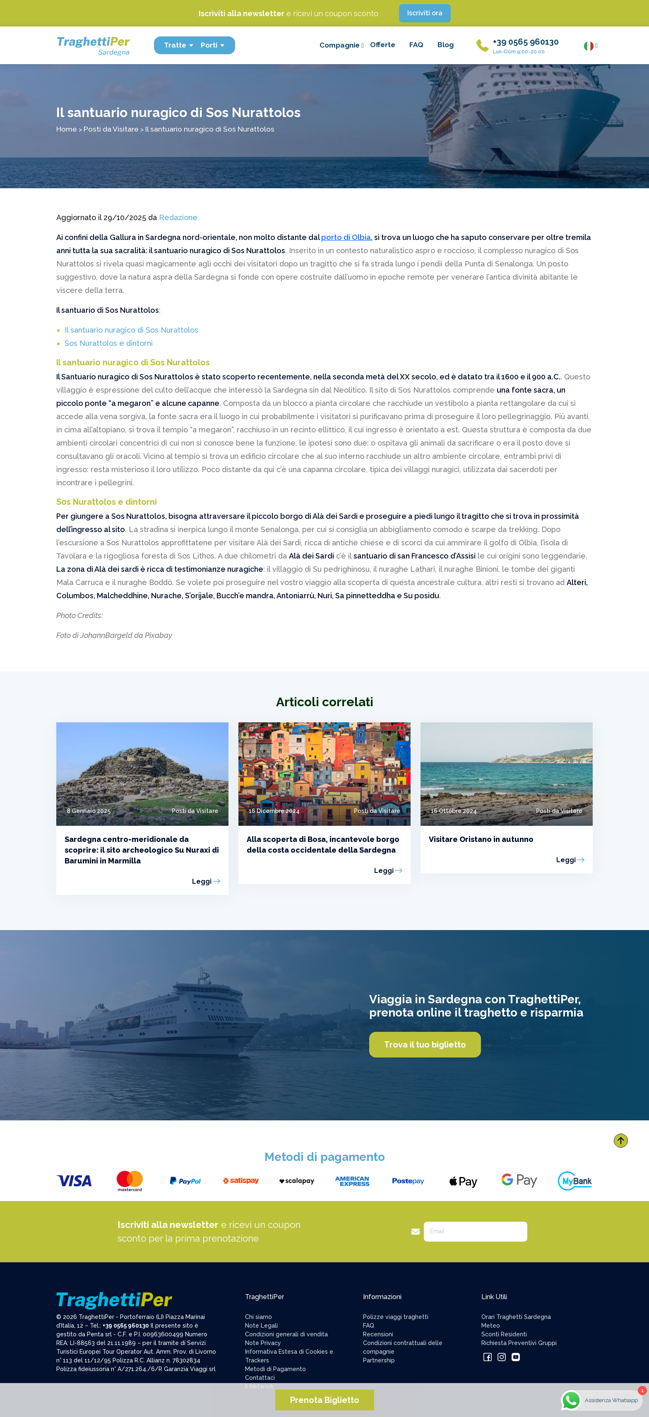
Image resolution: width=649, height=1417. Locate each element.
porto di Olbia (346, 237)
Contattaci (260, 1377)
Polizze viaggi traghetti (395, 1317)
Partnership (379, 1360)
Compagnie (342, 45)
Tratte (179, 45)
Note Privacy (263, 1343)
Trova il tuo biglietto (425, 1045)
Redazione (178, 217)
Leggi (202, 881)
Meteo (490, 1325)
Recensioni (378, 1334)
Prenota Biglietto (324, 1400)
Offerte (382, 45)
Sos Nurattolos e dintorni (109, 343)
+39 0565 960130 (526, 42)
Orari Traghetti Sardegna (516, 1317)
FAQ (416, 45)
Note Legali (261, 1325)
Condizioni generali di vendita (286, 1334)
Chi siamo (258, 1317)
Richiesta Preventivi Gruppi (519, 1343)
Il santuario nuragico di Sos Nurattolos (131, 330)
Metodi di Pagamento (275, 1369)
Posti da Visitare (111, 129)
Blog (445, 45)
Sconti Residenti (504, 1334)
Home (66, 129)
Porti (213, 45)
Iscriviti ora (424, 13)
